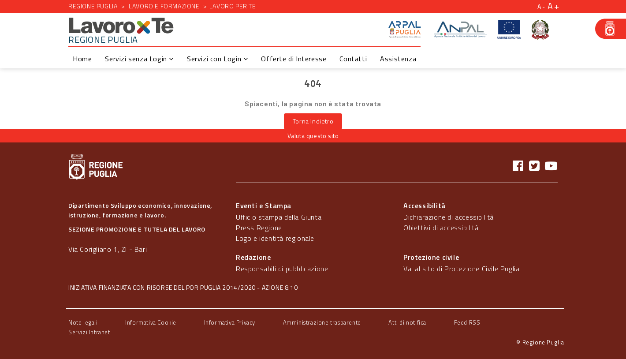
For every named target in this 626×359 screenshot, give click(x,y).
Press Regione (259, 227)
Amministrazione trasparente (322, 322)
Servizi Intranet (89, 332)
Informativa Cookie (150, 322)
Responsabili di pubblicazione (282, 268)
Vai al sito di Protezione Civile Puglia (461, 268)
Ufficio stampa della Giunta (278, 217)
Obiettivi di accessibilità (441, 227)
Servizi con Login (217, 58)
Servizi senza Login (139, 58)
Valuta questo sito (313, 135)
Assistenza (398, 58)
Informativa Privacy (229, 322)
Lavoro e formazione (164, 6)
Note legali (83, 322)
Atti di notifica (407, 322)
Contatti (353, 58)
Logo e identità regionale (275, 238)
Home (82, 58)
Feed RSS (467, 322)
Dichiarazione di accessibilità (448, 217)
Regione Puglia (92, 6)
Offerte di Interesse (293, 58)
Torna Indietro (313, 121)
